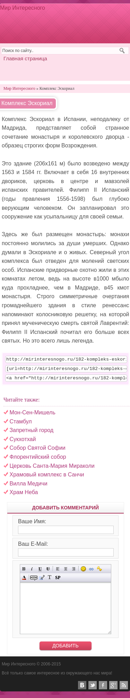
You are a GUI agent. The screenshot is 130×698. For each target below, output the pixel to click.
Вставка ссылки (91, 572)
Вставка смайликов (83, 572)
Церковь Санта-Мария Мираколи (51, 469)
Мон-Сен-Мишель (32, 416)
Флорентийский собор (37, 460)
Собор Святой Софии (37, 451)
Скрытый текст (34, 580)
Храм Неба (23, 495)
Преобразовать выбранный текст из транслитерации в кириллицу (50, 580)
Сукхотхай (22, 442)
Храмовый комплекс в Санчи (46, 478)
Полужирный (24, 572)
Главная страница (25, 58)
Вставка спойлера (58, 580)
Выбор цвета (24, 580)
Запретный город (31, 433)
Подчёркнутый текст (40, 572)
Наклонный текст (32, 572)
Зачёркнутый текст (48, 572)
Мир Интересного (22, 8)
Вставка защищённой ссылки (99, 572)
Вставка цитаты (42, 580)
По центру (66, 572)
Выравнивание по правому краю (74, 572)
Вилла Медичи (28, 487)
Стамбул (20, 425)
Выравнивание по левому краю (58, 572)
